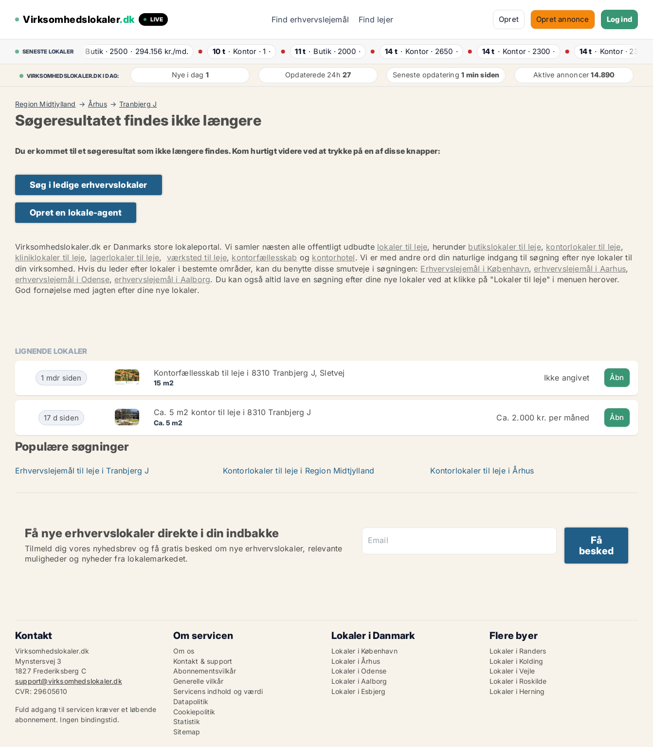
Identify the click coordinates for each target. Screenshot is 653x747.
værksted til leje (197, 257)
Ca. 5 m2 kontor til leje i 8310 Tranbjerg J (232, 412)
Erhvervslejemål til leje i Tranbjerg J (82, 470)
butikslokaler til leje (504, 247)
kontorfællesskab (264, 257)
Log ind (619, 19)
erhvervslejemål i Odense (62, 279)
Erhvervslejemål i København (474, 268)
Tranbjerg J (138, 104)
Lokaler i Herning (517, 691)
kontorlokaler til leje (583, 247)
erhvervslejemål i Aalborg (162, 279)
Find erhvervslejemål (310, 19)
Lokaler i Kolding (516, 661)
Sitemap (186, 732)
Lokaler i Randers (518, 651)
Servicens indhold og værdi (218, 691)
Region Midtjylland (45, 104)
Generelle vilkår (198, 681)
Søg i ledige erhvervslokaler (88, 185)
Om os (183, 651)
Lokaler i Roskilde (518, 681)
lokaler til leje (402, 247)
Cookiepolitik (194, 712)
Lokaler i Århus (355, 661)
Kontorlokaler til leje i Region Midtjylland (299, 470)
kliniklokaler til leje (50, 257)
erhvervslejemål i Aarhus (580, 268)
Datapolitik (190, 701)
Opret (509, 19)
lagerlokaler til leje (124, 257)
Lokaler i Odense (358, 671)
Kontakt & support (202, 661)
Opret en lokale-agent (76, 212)
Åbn (617, 377)
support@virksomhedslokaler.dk (68, 681)
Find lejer (376, 19)
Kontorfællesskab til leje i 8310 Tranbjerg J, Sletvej (249, 373)
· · (131, 51)
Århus (97, 104)
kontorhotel (333, 257)
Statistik (186, 721)
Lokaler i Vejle (512, 671)
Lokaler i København (364, 651)
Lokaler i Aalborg (359, 681)
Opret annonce (562, 19)
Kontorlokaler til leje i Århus (482, 470)
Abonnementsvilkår (204, 671)
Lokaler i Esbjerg (358, 691)
